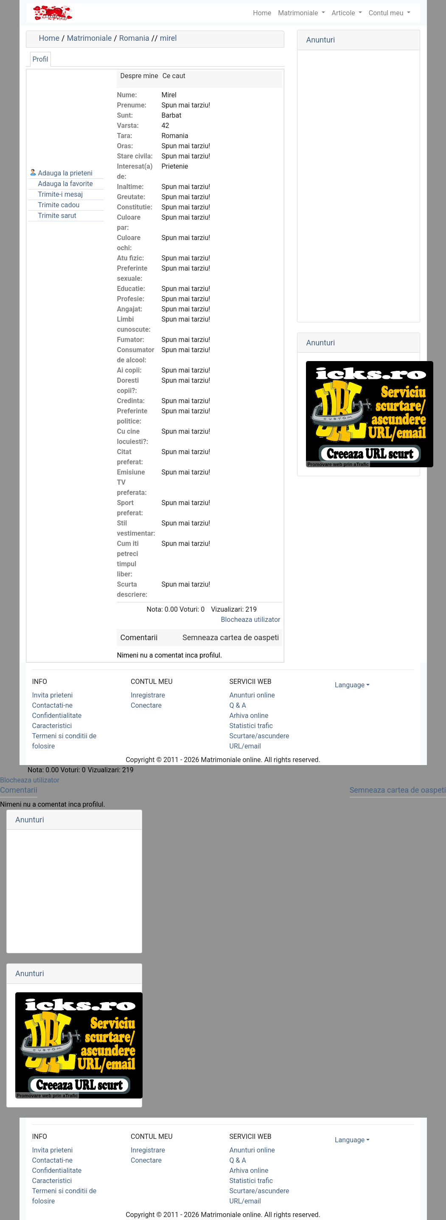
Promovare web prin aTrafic (337, 464)
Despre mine (139, 76)
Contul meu (387, 13)
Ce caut (174, 76)
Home (49, 38)
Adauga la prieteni (65, 173)
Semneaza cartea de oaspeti (230, 637)
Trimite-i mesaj (60, 194)
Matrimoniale (299, 13)
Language (350, 685)
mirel (168, 38)
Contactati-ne (52, 705)
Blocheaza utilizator (251, 620)
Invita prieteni (52, 695)
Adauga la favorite (65, 184)
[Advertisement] (70, 113)
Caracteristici (52, 726)
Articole (344, 13)
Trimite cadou (59, 205)
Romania (134, 38)
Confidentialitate (57, 716)
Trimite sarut (57, 216)
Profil (40, 59)
